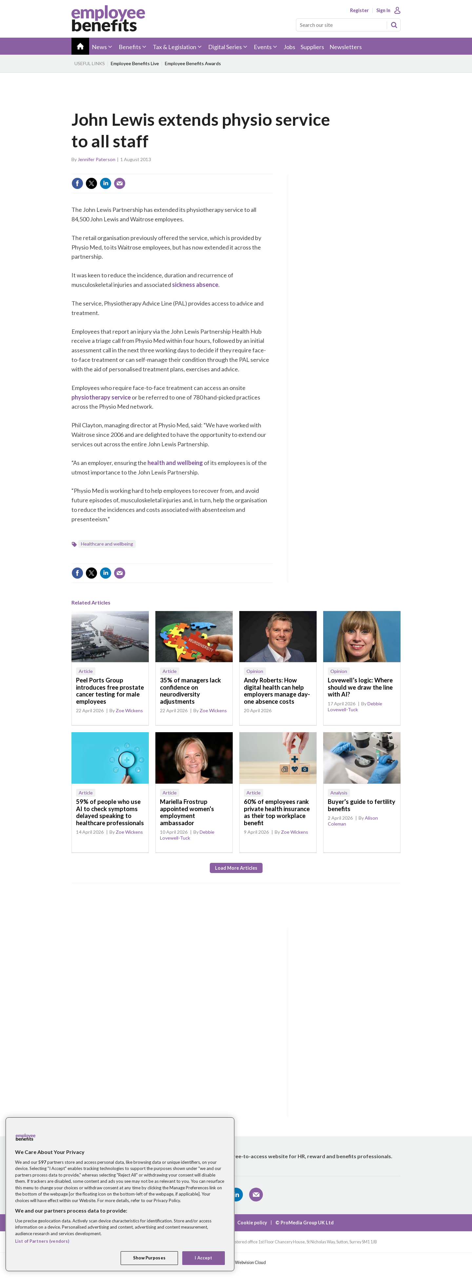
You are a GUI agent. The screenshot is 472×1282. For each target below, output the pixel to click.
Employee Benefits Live (135, 63)
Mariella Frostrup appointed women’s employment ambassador (187, 812)
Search (394, 25)
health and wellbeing (175, 462)
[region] (120, 1194)
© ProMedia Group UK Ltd (304, 1222)
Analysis (338, 792)
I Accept (203, 1257)
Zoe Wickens (129, 710)
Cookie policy (252, 1222)
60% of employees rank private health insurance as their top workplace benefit (277, 812)
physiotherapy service (101, 397)
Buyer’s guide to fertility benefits (361, 805)
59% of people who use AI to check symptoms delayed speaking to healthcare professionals (110, 812)
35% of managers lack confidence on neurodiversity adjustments (190, 691)
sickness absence (195, 284)
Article (86, 671)
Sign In (383, 10)
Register (359, 10)
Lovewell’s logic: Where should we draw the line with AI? (360, 687)
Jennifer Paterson (96, 159)
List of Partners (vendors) (42, 1241)
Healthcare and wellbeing (107, 544)
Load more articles (236, 868)
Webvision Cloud (250, 1262)
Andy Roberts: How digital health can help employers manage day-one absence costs (277, 691)
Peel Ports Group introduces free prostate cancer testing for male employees (110, 691)
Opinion (254, 671)
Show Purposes (149, 1257)
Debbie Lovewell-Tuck (355, 706)
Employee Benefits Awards (193, 63)
